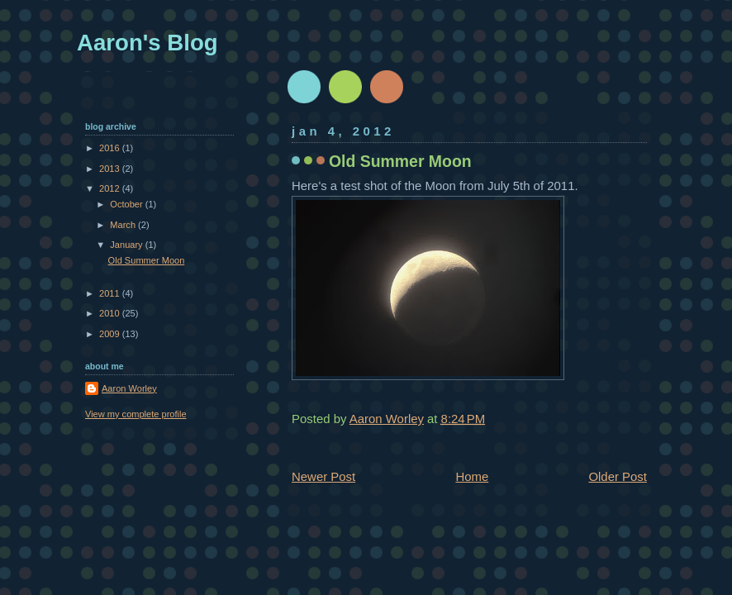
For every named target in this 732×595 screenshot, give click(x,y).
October (127, 204)
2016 (110, 148)
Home (471, 476)
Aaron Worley (129, 388)
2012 (110, 188)
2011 (110, 293)
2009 (110, 334)
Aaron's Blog (147, 42)
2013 (110, 169)
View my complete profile (136, 414)
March (124, 225)
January (127, 245)
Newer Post (323, 476)
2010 (110, 313)
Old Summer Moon (146, 260)
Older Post (617, 476)
